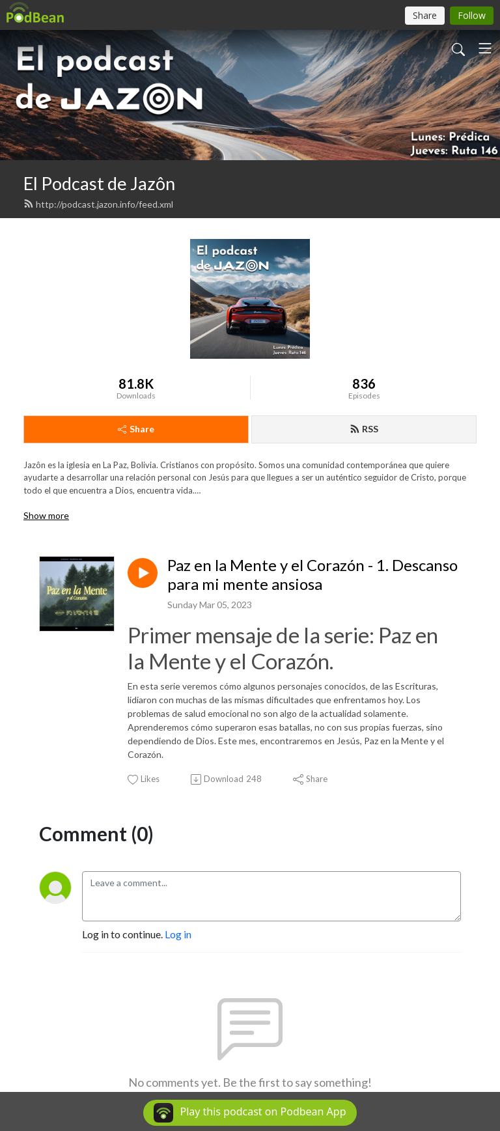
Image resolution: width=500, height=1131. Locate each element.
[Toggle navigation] (485, 48)
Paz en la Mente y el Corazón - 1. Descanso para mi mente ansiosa (312, 574)
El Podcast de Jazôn (99, 183)
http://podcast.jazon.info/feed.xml (98, 204)
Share (136, 428)
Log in (178, 934)
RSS (364, 428)
